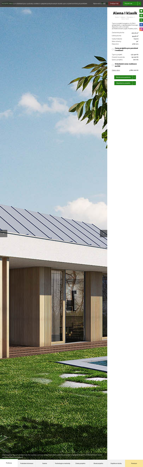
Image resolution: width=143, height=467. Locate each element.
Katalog (123, 17)
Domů (117, 17)
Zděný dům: (116, 70)
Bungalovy (130, 17)
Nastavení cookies (99, 3)
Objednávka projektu (123, 83)
